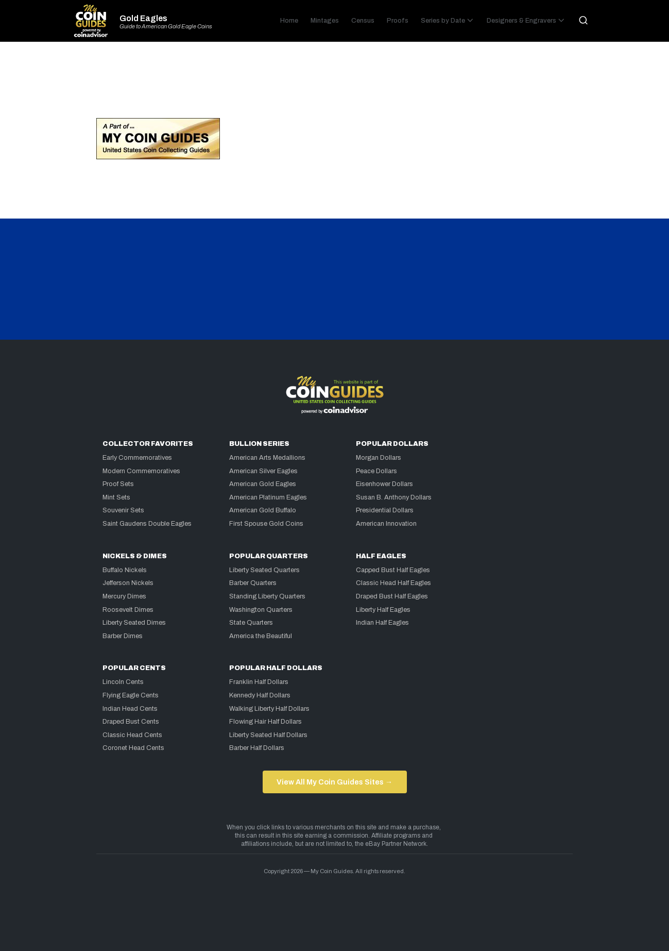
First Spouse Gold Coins (266, 523)
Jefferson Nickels (127, 583)
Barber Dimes (122, 636)
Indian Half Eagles (382, 622)
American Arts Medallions (267, 457)
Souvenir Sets (123, 510)
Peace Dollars (376, 471)
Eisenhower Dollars (384, 484)
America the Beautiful (260, 636)
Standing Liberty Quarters (267, 596)
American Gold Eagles (262, 484)
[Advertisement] (335, 84)
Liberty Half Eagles (383, 609)
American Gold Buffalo (262, 510)
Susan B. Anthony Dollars (394, 497)
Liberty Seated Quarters (264, 570)
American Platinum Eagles (268, 497)
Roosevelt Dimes (127, 609)
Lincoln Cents (123, 682)
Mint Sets (116, 497)
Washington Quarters (261, 609)
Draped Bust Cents (130, 721)
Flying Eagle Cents (130, 695)
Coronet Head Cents (133, 748)
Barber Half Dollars (256, 748)
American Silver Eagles (263, 471)
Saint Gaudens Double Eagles (147, 523)
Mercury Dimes (124, 596)
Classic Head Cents (132, 735)
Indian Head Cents (130, 708)
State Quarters (251, 622)
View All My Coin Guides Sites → (334, 782)
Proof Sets (118, 484)
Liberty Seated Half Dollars (268, 735)
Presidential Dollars (385, 510)
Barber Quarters (253, 583)
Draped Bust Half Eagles (392, 596)
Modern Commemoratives (141, 471)
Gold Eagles (143, 18)
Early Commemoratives (137, 457)
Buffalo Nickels (124, 570)
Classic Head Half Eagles (393, 583)
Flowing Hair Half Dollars (265, 721)
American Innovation (386, 523)
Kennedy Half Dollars (259, 695)
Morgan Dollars (378, 457)
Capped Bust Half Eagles (393, 570)
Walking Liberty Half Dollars (269, 708)
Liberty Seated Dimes (134, 622)
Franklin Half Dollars (258, 682)
